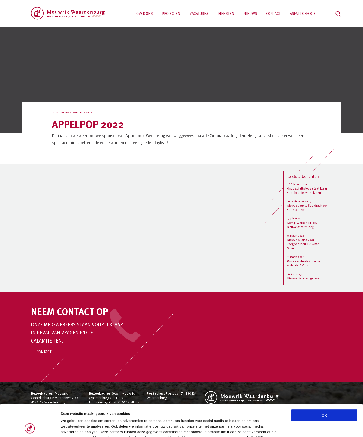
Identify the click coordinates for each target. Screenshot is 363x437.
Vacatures (199, 14)
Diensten (226, 14)
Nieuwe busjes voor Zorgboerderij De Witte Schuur (303, 244)
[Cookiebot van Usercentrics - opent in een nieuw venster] (30, 428)
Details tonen (250, 428)
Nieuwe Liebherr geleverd (304, 278)
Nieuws (250, 14)
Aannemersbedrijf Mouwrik (68, 13)
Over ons (144, 14)
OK (324, 385)
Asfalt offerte (303, 14)
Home (55, 112)
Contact (273, 14)
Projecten (171, 14)
